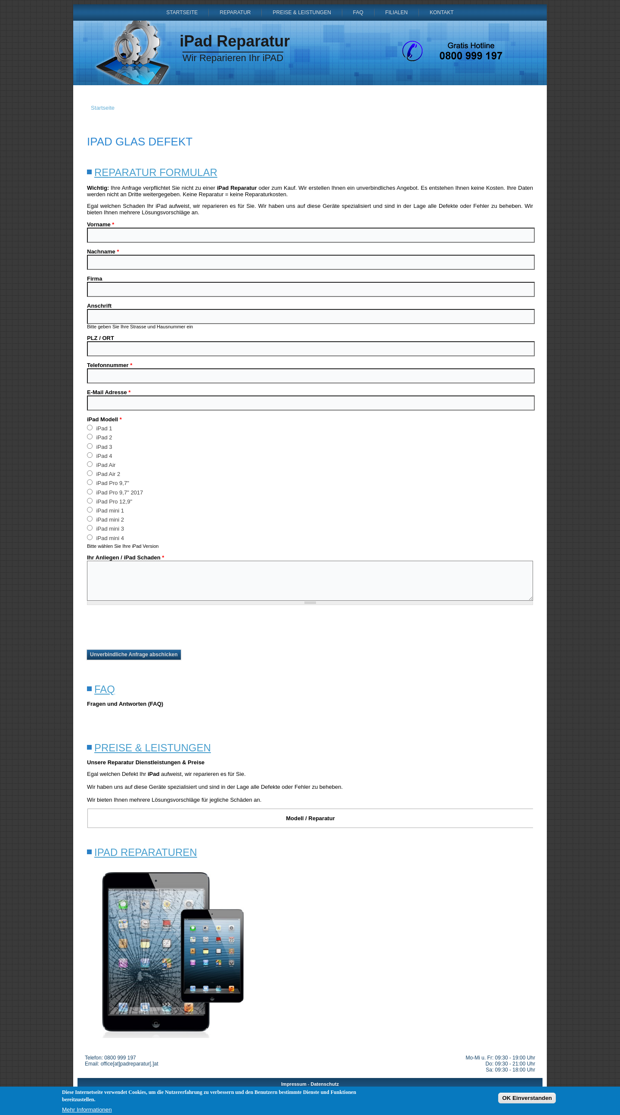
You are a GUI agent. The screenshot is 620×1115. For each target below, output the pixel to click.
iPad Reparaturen (145, 852)
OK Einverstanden (527, 1098)
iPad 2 (99, 437)
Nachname (103, 251)
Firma (94, 278)
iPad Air (101, 464)
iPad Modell (104, 419)
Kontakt (442, 12)
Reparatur (235, 12)
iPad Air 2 (103, 473)
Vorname (100, 224)
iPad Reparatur (235, 41)
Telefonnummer (109, 365)
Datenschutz (325, 1084)
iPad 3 (99, 446)
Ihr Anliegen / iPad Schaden (125, 557)
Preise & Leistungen (302, 12)
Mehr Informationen (87, 1109)
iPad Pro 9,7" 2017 (115, 492)
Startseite (182, 12)
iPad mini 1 (105, 510)
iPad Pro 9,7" (108, 482)
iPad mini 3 (105, 528)
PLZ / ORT (100, 338)
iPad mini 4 (105, 537)
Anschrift (99, 306)
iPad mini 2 (105, 519)
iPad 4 (99, 455)
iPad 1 (99, 428)
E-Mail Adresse (108, 392)
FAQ (358, 12)
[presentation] (152, 627)
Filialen (396, 12)
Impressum (294, 1084)
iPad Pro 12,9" (109, 501)
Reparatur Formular (155, 172)
